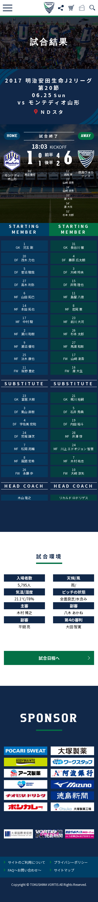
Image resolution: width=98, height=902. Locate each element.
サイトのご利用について (26, 863)
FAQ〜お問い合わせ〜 (24, 870)
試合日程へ (49, 658)
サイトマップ (64, 870)
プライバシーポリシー (71, 863)
